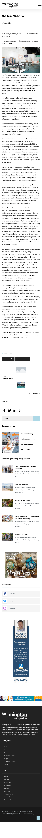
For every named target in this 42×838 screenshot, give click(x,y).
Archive (6, 779)
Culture (6, 747)
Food (5, 750)
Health (6, 753)
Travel (6, 764)
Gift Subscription (27, 444)
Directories (7, 785)
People (6, 759)
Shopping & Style (22, 359)
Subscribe (7, 782)
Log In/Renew (25, 449)
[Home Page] (10, 2)
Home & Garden (9, 756)
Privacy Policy (8, 794)
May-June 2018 (8, 359)
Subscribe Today (27, 434)
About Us (7, 791)
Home (6, 776)
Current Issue (8, 426)
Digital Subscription (28, 439)
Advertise (7, 788)
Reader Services (9, 797)
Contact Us (8, 800)
